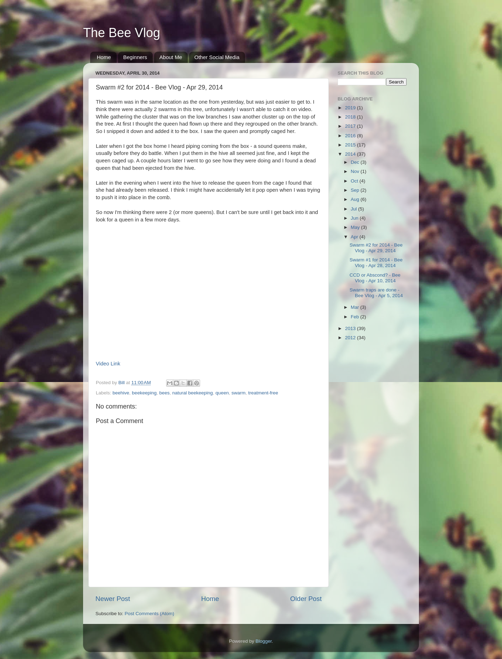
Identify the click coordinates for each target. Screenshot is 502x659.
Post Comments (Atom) (149, 613)
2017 (351, 126)
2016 (351, 135)
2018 (351, 117)
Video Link (108, 363)
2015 (351, 145)
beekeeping (144, 392)
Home (104, 57)
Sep (356, 190)
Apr (355, 236)
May (356, 227)
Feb (355, 316)
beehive (120, 392)
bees (164, 392)
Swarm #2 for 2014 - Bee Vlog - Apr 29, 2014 (376, 247)
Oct (355, 181)
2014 (351, 154)
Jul (354, 209)
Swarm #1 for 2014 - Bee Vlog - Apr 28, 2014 (376, 262)
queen (222, 392)
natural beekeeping (192, 392)
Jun (355, 218)
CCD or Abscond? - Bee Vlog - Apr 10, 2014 (375, 277)
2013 (351, 328)
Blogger (264, 641)
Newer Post (112, 598)
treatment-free (263, 392)
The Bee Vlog (121, 32)
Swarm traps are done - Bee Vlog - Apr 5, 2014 (376, 292)
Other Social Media (217, 57)
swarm (239, 392)
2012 (351, 337)
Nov (356, 171)
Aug (356, 199)
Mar (355, 307)
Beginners (135, 57)
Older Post (306, 598)
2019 (351, 107)
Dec (356, 162)
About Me (170, 57)
